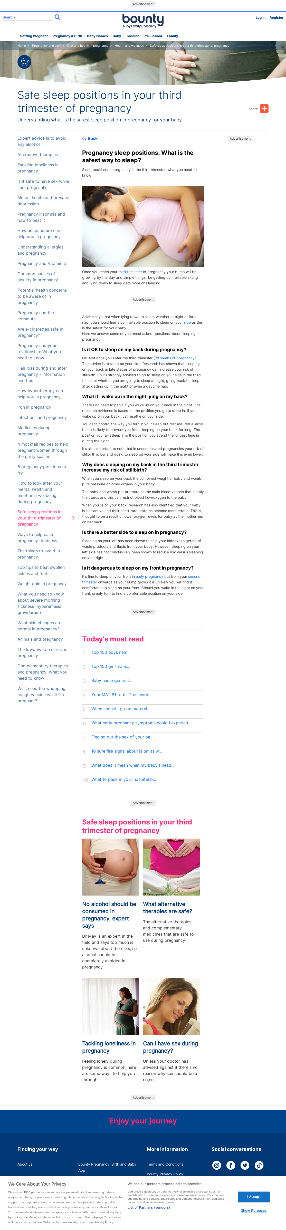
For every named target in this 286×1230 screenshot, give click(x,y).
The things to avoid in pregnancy (38, 554)
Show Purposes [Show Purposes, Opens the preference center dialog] (254, 1217)
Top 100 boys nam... (110, 652)
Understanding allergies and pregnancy (40, 250)
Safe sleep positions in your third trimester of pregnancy (39, 518)
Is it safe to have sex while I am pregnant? (43, 184)
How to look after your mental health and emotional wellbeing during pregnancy (39, 492)
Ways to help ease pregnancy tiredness (37, 537)
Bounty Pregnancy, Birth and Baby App (107, 1167)
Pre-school (153, 36)
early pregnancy (149, 576)
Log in (260, 18)
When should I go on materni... (120, 708)
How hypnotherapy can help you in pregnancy (40, 393)
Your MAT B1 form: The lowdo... (121, 694)
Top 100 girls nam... (110, 666)
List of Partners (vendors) (149, 1214)
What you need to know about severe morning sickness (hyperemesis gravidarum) (40, 603)
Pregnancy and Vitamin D (42, 263)
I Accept (254, 1204)
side (187, 322)
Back (90, 138)
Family (172, 36)
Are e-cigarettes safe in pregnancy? (40, 332)
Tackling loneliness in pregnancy (38, 168)
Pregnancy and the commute (35, 315)
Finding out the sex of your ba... (122, 737)
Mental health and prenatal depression (43, 200)
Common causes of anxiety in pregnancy (37, 276)
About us (24, 1164)
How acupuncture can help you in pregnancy (39, 233)
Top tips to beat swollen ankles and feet (41, 570)
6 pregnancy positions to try (41, 469)
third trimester (130, 272)
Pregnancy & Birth (67, 36)
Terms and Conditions (165, 1164)
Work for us (26, 1180)
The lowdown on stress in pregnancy (42, 652)
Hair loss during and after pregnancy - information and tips (42, 374)
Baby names (97, 36)
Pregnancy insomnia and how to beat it (41, 217)
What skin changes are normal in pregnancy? (39, 625)
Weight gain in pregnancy (42, 583)
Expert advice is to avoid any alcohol (41, 141)
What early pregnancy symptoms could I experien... (141, 722)
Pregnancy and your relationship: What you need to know (39, 351)
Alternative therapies (37, 154)
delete (49, 17)
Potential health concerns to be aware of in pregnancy (42, 296)
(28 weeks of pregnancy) (175, 358)
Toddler (132, 36)
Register (276, 18)
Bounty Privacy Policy (165, 1174)
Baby (117, 36)
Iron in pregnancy (34, 407)
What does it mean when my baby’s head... (132, 765)
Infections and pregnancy (42, 417)
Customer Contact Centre (99, 1180)
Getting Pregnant (34, 36)
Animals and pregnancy (40, 639)
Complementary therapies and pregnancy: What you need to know (42, 672)
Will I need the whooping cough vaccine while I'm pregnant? (41, 694)
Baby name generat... (111, 680)
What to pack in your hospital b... (123, 779)
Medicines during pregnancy (34, 430)
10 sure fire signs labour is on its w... (126, 751)
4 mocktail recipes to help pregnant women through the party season (42, 450)
